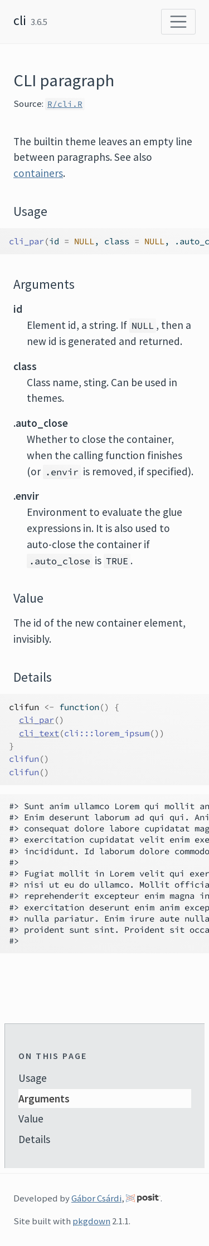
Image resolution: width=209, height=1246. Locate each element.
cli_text (39, 733)
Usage (32, 1078)
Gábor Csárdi (96, 1198)
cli (19, 20)
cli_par (36, 720)
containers (38, 173)
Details (34, 1139)
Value (30, 1118)
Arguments (44, 1098)
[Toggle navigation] (178, 22)
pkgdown (91, 1221)
